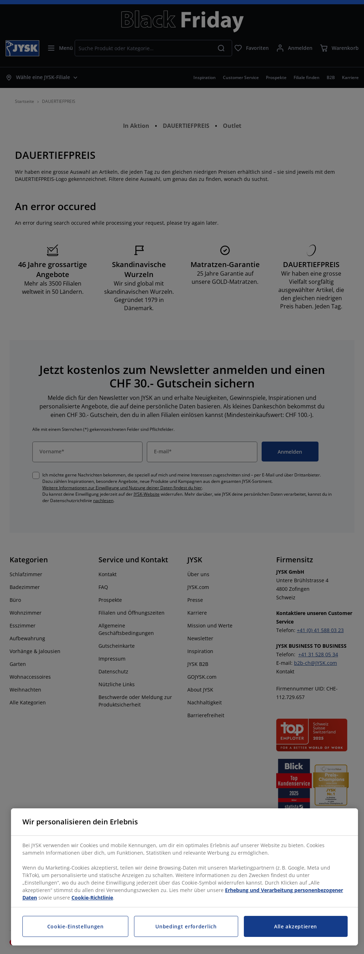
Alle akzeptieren (295, 926)
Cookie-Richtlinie (92, 897)
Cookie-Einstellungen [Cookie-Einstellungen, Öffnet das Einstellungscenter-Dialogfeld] (75, 926)
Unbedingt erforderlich (185, 926)
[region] (184, 876)
